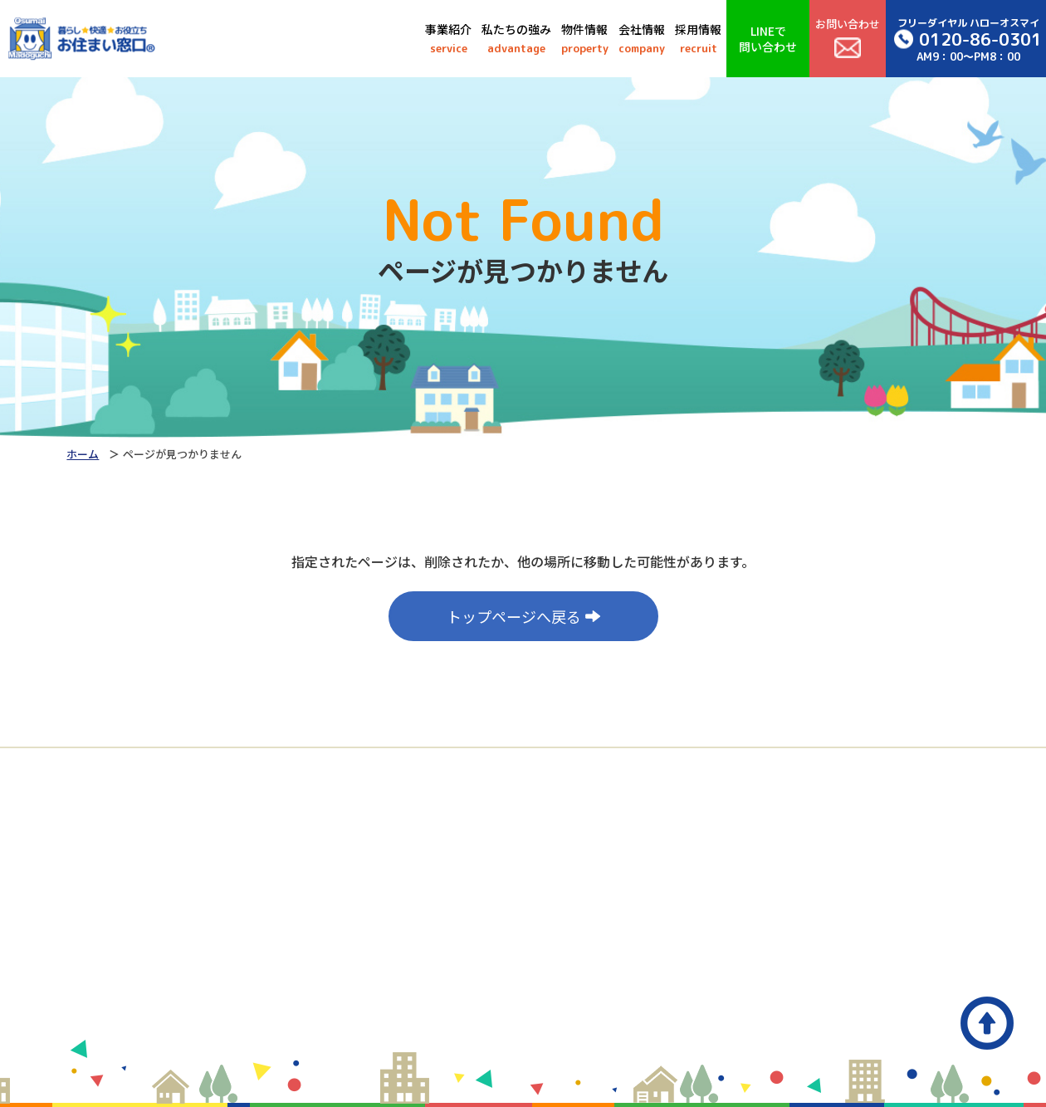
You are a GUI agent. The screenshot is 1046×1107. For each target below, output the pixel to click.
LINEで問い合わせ (768, 38)
